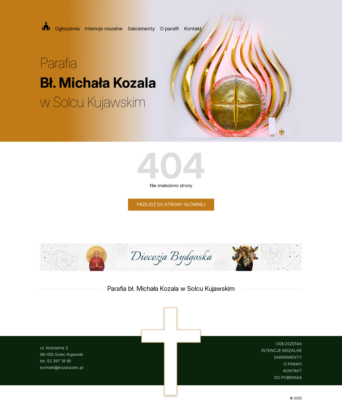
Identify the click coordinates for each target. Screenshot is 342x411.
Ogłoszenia (67, 28)
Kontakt (193, 28)
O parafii (169, 28)
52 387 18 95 (59, 360)
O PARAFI (293, 364)
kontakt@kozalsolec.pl (62, 367)
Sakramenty (141, 28)
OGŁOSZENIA (289, 343)
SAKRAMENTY (288, 357)
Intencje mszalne (104, 28)
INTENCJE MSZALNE (281, 350)
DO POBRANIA (288, 377)
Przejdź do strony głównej (171, 204)
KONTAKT (292, 370)
